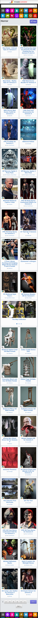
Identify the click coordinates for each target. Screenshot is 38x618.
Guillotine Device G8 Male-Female (28, 401)
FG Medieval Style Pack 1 (9, 295)
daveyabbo (29, 494)
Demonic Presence (9, 461)
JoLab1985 (29, 433)
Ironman (13, 297)
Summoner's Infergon (28, 261)
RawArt (10, 51)
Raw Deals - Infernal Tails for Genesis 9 (10, 49)
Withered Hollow (28, 141)
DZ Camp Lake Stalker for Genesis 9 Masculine (10, 584)
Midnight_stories (29, 556)
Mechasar (29, 115)
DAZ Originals (7, 174)
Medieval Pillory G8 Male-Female (10, 401)
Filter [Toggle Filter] (34, 21)
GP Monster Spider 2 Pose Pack (9, 172)
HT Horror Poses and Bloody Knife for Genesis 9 (28, 462)
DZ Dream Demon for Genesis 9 (28, 583)
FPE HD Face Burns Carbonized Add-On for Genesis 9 (10, 523)
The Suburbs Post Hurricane (9, 493)
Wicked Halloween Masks (9, 554)
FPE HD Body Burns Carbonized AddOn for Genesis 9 (28, 202)
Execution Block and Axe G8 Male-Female (9, 371)
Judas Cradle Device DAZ (28, 342)
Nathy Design (29, 297)
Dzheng (10, 588)
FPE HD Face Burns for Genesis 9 (28, 522)
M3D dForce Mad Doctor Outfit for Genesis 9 (10, 112)
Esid (26, 54)
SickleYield (29, 235)
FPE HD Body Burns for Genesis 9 (10, 232)
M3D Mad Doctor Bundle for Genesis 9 (28, 81)
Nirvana (10, 435)
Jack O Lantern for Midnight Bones (28, 554)
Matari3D (29, 84)
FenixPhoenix (30, 54)
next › (33, 593)
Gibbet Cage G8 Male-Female (28, 371)
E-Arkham (10, 204)
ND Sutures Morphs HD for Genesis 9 (28, 295)
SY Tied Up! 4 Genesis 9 (28, 232)
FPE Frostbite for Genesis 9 (10, 142)
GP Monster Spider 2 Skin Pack (28, 172)
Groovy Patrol (13, 174)
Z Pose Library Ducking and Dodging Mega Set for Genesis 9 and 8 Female (9, 264)
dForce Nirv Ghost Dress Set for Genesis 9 (9, 431)
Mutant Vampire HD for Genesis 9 (28, 431)
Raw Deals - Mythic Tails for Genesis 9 (9, 81)
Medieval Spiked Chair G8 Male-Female (10, 342)
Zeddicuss (10, 268)
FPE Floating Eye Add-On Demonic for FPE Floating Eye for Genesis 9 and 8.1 (28, 50)
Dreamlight (29, 143)
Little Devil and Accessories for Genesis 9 (28, 112)
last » (19, 598)
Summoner (29, 263)
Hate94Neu (29, 466)
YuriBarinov (10, 345)
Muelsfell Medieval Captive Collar (9, 201)
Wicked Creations (10, 556)
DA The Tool (28, 492)
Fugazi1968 (8, 297)
